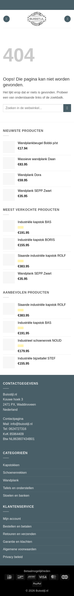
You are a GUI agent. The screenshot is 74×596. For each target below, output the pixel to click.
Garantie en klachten (17, 541)
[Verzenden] (67, 108)
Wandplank (11, 480)
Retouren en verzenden (19, 534)
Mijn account (12, 518)
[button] (6, 19)
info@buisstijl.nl (21, 424)
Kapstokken (11, 465)
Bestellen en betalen (17, 526)
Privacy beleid (13, 557)
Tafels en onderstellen (18, 488)
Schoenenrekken (15, 472)
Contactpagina (13, 418)
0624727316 (17, 429)
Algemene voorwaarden (19, 549)
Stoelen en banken (16, 495)
